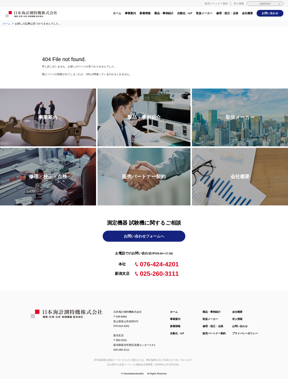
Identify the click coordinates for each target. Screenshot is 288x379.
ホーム (117, 13)
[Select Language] (265, 3)
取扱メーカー (204, 13)
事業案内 (130, 13)
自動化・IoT (184, 13)
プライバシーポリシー (245, 333)
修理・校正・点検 (227, 13)
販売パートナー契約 (216, 3)
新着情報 (145, 13)
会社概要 (247, 13)
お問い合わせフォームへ (144, 236)
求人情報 (239, 3)
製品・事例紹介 (164, 13)
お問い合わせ (270, 13)
